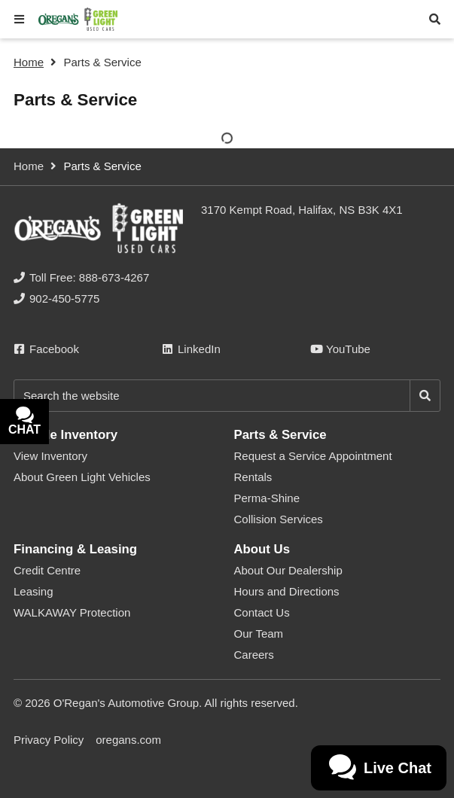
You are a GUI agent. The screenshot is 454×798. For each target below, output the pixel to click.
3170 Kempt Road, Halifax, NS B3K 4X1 (302, 209)
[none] (81, 277)
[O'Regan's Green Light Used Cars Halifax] (77, 19)
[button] (19, 19)
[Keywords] (212, 395)
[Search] (425, 395)
